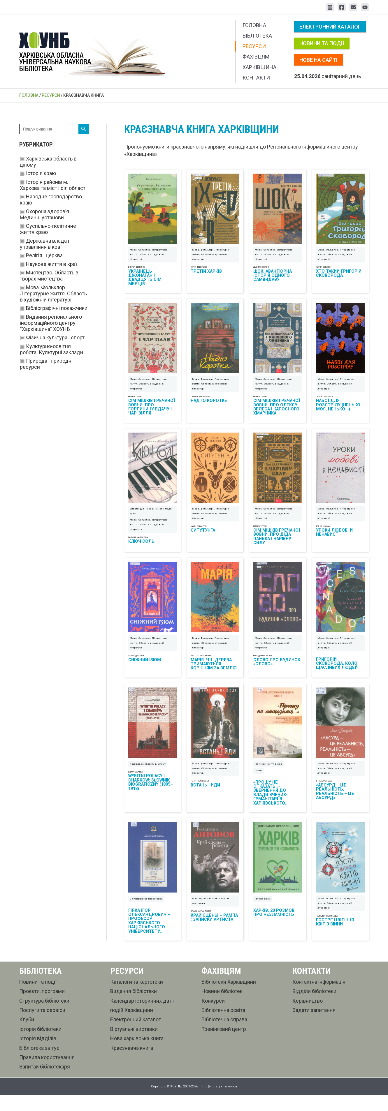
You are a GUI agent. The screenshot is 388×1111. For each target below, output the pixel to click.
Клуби (26, 1035)
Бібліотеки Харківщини (228, 997)
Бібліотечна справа (224, 1035)
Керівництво (307, 1016)
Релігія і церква (44, 255)
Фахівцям (256, 57)
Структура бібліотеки (44, 1016)
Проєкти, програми (42, 1007)
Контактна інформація (318, 997)
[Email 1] (353, 7)
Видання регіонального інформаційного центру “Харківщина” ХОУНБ (51, 323)
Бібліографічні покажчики (56, 308)
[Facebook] (342, 7)
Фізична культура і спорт (55, 337)
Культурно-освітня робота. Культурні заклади (51, 349)
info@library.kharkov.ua (219, 1102)
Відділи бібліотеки (314, 1007)
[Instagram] (330, 7)
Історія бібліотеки (40, 1045)
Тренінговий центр (223, 1045)
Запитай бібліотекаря (44, 1083)
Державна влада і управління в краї (44, 244)
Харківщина (259, 67)
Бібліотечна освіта (223, 1026)
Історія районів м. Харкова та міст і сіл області (53, 185)
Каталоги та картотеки (136, 997)
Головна (254, 25)
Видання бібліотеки (133, 1007)
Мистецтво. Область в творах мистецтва (49, 275)
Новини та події (321, 43)
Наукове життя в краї (51, 264)
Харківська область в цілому (148, 777)
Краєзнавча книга (131, 1064)
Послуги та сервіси (42, 1026)
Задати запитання (314, 1026)
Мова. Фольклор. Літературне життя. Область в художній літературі (53, 293)
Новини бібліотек (222, 1007)
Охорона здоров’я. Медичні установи (45, 214)
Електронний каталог (330, 27)
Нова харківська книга (137, 1054)
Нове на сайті (318, 60)
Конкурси (213, 1016)
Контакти (256, 78)
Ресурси (254, 46)
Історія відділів (37, 1054)
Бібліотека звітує (39, 1064)
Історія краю (41, 173)
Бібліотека (257, 36)
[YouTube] (365, 7)
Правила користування (47, 1073)
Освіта (259, 783)
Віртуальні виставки (134, 1045)
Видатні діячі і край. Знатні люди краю (151, 519)
